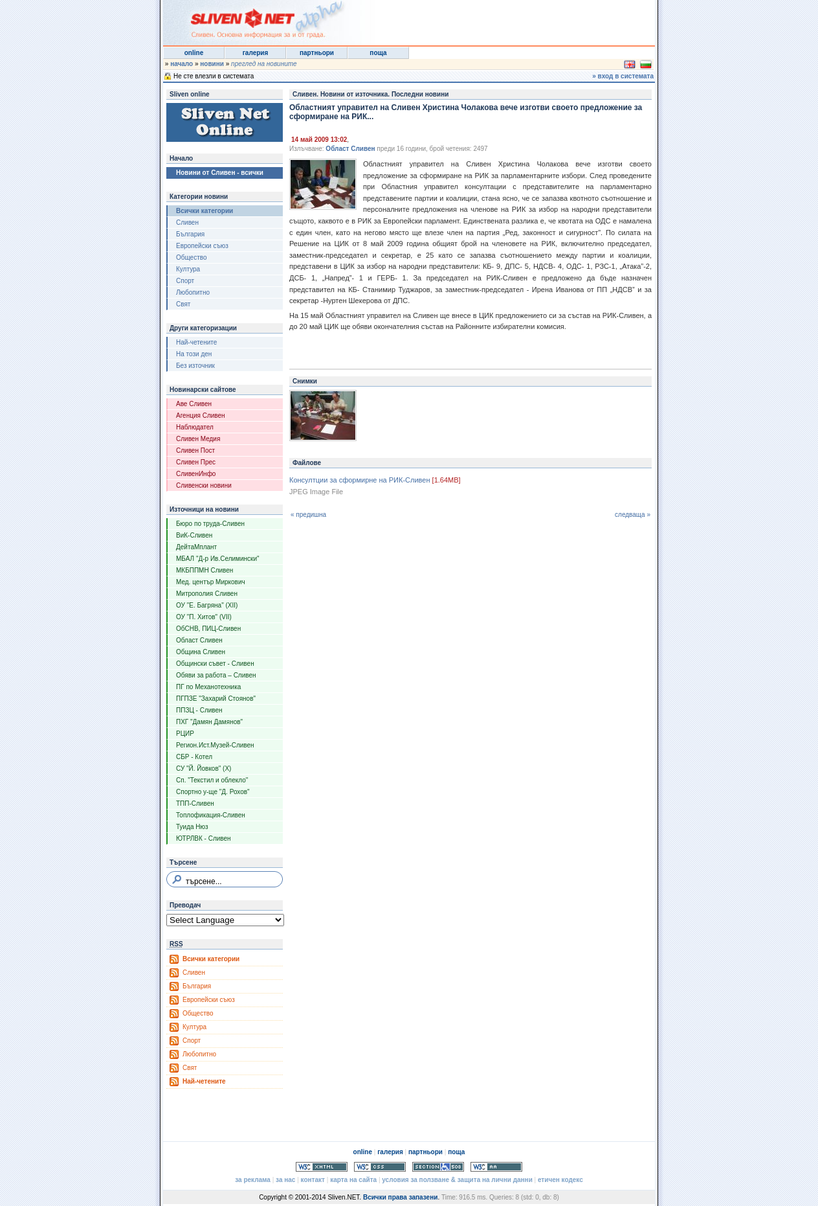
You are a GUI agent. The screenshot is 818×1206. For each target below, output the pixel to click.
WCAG (496, 1167)
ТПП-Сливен (195, 803)
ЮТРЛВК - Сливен (203, 838)
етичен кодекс (560, 1179)
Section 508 (438, 1167)
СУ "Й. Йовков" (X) (203, 768)
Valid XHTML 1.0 (322, 1167)
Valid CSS (380, 1167)
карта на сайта (353, 1179)
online (193, 52)
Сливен (187, 222)
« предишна (308, 514)
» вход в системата (623, 76)
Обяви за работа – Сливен (216, 675)
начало (181, 63)
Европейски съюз (202, 245)
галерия (256, 52)
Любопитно (193, 292)
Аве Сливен (194, 403)
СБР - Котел (194, 756)
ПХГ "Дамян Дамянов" (209, 721)
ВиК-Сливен (194, 535)
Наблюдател (195, 427)
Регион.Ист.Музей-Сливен (215, 745)
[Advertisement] (495, 19)
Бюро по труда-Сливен (210, 523)
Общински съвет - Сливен (215, 663)
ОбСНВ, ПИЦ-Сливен (208, 628)
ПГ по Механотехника (208, 686)
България (190, 234)
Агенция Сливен (200, 415)
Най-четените (196, 342)
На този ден (194, 354)
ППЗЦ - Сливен (199, 710)
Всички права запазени (400, 1197)
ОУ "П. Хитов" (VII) (204, 616)
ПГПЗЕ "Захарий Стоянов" (216, 698)
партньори (317, 52)
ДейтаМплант (196, 547)
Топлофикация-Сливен (210, 815)
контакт (313, 1179)
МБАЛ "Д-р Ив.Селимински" (218, 558)
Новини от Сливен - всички (219, 172)
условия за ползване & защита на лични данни (457, 1179)
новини (212, 63)
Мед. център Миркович (210, 582)
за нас (285, 1179)
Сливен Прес (196, 462)
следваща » (632, 514)
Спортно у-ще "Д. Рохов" (213, 791)
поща (378, 52)
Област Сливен (199, 640)
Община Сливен (200, 651)
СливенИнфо (196, 473)
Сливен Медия (198, 438)
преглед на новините (264, 63)
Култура (188, 269)
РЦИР (185, 733)
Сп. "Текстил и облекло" (212, 780)
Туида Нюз (192, 826)
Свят (183, 304)
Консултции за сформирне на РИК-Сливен (359, 480)
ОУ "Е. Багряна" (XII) (207, 605)
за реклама (253, 1179)
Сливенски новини (204, 485)
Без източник (195, 365)
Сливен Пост (195, 450)
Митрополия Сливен (207, 593)
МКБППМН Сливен (204, 570)
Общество (191, 257)
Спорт (185, 280)
